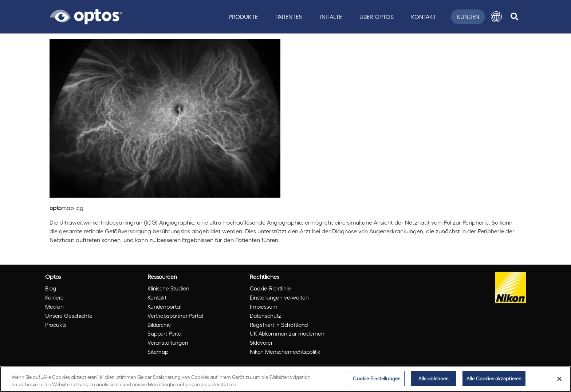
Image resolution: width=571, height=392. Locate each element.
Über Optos (376, 16)
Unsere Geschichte (68, 315)
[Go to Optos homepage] (86, 15)
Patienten (289, 16)
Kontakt (423, 16)
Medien (54, 306)
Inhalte (331, 16)
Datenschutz (265, 315)
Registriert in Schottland (279, 324)
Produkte (243, 16)
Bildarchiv (159, 324)
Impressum (263, 306)
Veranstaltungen (167, 342)
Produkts (56, 324)
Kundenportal (164, 306)
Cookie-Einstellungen (377, 378)
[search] (514, 17)
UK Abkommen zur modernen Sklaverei (287, 338)
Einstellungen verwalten (279, 297)
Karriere (54, 297)
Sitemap (157, 351)
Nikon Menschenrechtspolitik (285, 351)
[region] (285, 379)
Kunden (468, 16)
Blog (50, 288)
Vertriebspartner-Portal (175, 315)
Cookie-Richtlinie (270, 288)
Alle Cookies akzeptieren (493, 378)
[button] (496, 16)
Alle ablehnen (433, 378)
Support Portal (164, 333)
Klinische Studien (168, 288)
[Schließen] (559, 379)
